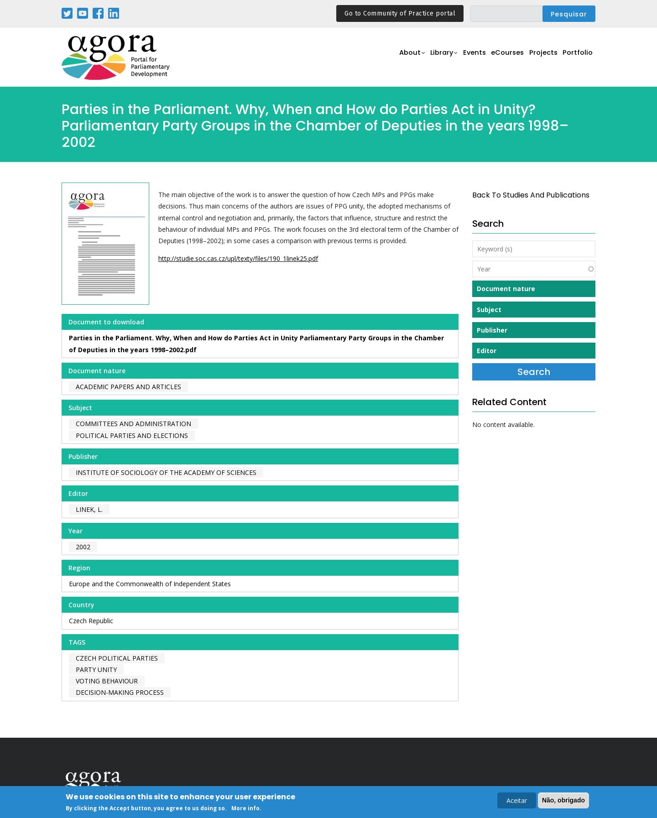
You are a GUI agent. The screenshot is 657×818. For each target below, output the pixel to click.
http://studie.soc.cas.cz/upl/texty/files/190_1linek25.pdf (238, 258)
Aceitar (516, 801)
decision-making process (120, 692)
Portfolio (576, 58)
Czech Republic (91, 620)
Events (463, 58)
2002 (83, 546)
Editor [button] (486, 350)
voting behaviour (107, 681)
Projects (539, 58)
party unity (96, 669)
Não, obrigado (563, 801)
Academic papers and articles (128, 386)
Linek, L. (89, 509)
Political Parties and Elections (132, 435)
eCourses (499, 58)
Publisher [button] (492, 330)
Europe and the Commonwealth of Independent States (150, 583)
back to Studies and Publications (530, 195)
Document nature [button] (506, 288)
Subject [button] (489, 309)
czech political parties (117, 658)
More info (245, 809)
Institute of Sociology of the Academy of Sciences (166, 472)
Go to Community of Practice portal (399, 13)
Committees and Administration (133, 423)
